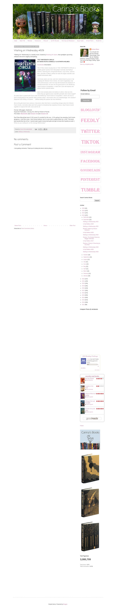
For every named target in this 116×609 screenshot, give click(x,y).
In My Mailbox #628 (88, 232)
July (84, 261)
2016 (83, 293)
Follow (82, 425)
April (84, 268)
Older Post (72, 225)
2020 (83, 283)
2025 (83, 210)
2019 (83, 286)
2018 (83, 288)
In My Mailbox (55, 41)
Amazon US (34, 113)
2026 (83, 208)
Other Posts (89, 41)
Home (15, 41)
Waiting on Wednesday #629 (90, 247)
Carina (88, 359)
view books (97, 369)
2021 (83, 281)
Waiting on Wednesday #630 (90, 235)
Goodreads (40, 64)
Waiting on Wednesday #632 (90, 221)
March (85, 271)
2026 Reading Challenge (90, 356)
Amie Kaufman (89, 380)
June (84, 264)
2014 (83, 297)
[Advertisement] (45, 208)
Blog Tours (80, 41)
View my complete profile (86, 64)
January (85, 275)
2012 (83, 302)
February (86, 273)
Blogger (65, 604)
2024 (83, 213)
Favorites (98, 41)
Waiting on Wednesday (68, 41)
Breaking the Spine (51, 54)
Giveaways (38, 41)
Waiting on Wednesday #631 (90, 226)
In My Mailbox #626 (88, 249)
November (86, 219)
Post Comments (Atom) (27, 228)
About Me (22, 41)
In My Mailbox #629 (88, 224)
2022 (83, 278)
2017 (83, 290)
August (85, 259)
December (86, 217)
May (84, 266)
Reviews (30, 41)
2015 (83, 295)
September (86, 257)
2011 (83, 304)
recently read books (92, 376)
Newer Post (18, 225)
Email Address (85, 94)
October (85, 254)
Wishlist (45, 41)
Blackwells (24, 113)
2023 (83, 215)
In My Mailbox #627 (88, 241)
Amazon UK (44, 113)
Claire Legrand (89, 396)
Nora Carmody (89, 389)
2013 (83, 300)
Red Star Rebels (89, 378)
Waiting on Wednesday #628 (90, 251)
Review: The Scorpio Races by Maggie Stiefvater (91, 238)
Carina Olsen (95, 49)
